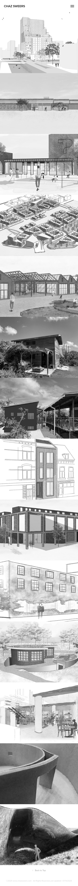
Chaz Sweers (14, 6)
